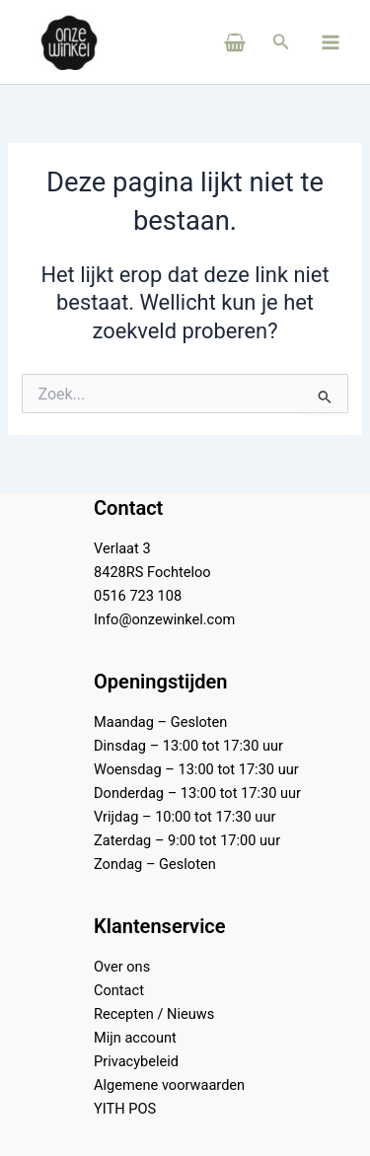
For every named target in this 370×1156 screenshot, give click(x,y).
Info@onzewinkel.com (164, 619)
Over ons (122, 966)
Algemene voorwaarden (169, 1085)
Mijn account (135, 1038)
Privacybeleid (136, 1061)
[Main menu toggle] (330, 41)
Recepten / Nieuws (154, 1014)
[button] (281, 42)
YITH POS (125, 1109)
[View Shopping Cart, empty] (208, 42)
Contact (119, 990)
